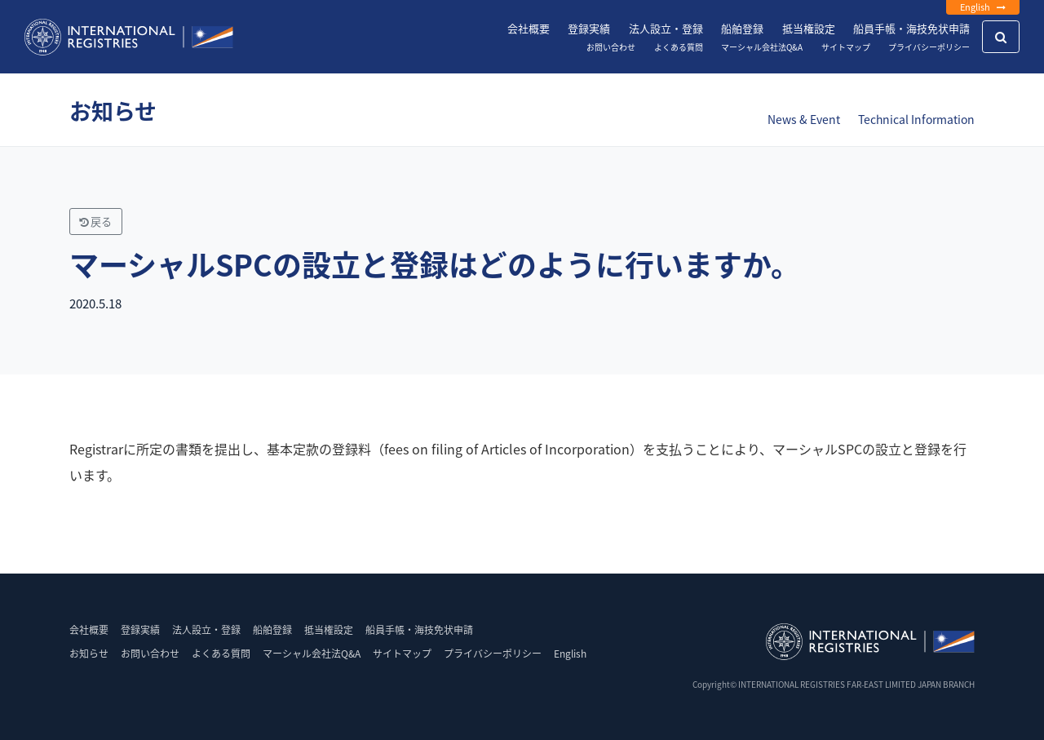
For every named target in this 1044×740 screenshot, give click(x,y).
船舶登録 (742, 28)
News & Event (804, 119)
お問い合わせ (610, 47)
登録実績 (589, 28)
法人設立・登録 (666, 28)
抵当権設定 (808, 28)
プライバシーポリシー (929, 47)
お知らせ (88, 653)
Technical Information (916, 119)
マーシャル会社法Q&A (762, 47)
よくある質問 (678, 47)
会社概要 (528, 28)
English (983, 7)
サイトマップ (845, 47)
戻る (95, 221)
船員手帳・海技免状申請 (911, 28)
